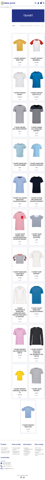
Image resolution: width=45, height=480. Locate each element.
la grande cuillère (23, 475)
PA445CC (36, 314)
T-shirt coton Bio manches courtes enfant (36, 199)
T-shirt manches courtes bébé (20, 164)
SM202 (36, 393)
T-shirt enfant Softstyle (36, 93)
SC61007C (36, 358)
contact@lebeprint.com (8, 468)
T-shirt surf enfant (36, 273)
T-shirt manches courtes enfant (36, 164)
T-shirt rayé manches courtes (36, 235)
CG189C (19, 62)
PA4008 (36, 276)
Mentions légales (16, 448)
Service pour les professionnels (16, 452)
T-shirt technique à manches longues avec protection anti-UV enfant (20, 312)
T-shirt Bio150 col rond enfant (20, 128)
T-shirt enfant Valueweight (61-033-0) (19, 351)
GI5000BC (19, 97)
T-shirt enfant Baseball (36, 59)
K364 (36, 167)
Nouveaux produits (5, 451)
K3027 (19, 131)
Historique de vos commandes (39, 450)
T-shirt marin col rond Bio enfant (36, 129)
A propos (15, 449)
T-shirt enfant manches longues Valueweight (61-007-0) (36, 353)
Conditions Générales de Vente (28, 448)
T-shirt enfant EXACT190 (20, 59)
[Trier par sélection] (37, 26)
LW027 (36, 239)
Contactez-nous (16, 454)
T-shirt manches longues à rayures (20, 273)
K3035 (36, 133)
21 (43, 25)
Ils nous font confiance (26, 454)
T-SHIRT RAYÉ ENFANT (36, 389)
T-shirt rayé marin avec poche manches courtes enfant (19, 236)
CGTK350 (37, 62)
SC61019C (20, 394)
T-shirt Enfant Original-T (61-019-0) (20, 390)
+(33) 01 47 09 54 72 (7, 466)
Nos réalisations (4, 448)
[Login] (38, 3)
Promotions (4, 449)
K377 (36, 203)
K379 (20, 241)
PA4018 (19, 319)
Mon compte (38, 448)
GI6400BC (36, 97)
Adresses (37, 452)
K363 (20, 167)
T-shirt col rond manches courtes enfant (20, 199)
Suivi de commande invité (39, 454)
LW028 (19, 277)
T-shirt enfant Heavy (20, 93)
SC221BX (20, 355)
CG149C (28, 429)
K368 (20, 203)
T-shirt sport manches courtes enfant (36, 309)
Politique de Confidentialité (27, 451)
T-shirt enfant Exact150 (28, 426)
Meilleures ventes (5, 452)
